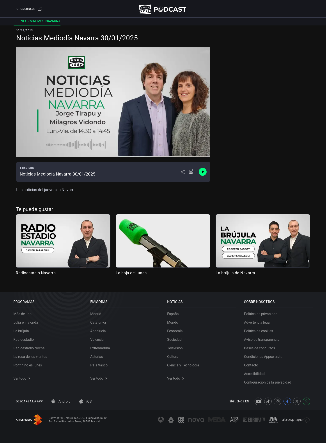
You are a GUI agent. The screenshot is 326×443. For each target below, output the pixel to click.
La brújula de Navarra (235, 274)
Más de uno (25, 311)
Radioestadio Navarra (36, 274)
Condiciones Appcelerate (265, 354)
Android (61, 401)
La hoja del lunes (131, 274)
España (175, 311)
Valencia (99, 337)
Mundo (175, 320)
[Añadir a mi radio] (191, 173)
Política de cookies (260, 328)
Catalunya (100, 320)
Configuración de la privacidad (270, 380)
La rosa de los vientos (33, 354)
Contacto (253, 363)
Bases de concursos (261, 346)
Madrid (98, 311)
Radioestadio (26, 337)
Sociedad (177, 337)
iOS (85, 401)
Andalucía (100, 328)
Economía (177, 328)
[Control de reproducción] (203, 174)
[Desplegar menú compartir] (182, 173)
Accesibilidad (256, 371)
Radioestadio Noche (31, 346)
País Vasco (101, 363)
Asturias (99, 354)
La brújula (23, 328)
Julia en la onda (28, 320)
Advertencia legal (259, 320)
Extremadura (102, 346)
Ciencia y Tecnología (186, 363)
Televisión (177, 346)
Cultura (175, 354)
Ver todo (24, 376)
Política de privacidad (263, 311)
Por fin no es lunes (30, 363)
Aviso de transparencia (264, 337)
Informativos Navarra (37, 23)
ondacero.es (26, 9)
